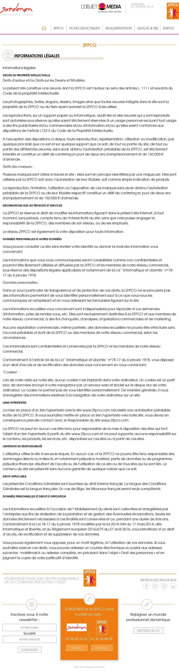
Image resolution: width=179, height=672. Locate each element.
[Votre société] (29, 639)
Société (30, 633)
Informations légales (83, 666)
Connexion (100, 666)
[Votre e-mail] (29, 627)
